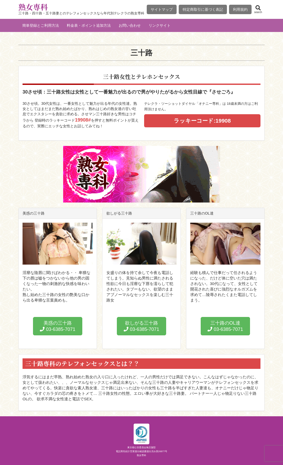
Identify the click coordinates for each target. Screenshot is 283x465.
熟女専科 (33, 7)
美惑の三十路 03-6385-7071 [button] (57, 326)
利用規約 (240, 9)
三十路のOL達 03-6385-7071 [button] (225, 326)
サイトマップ (162, 9)
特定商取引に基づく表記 (203, 9)
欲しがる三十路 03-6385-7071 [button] (141, 326)
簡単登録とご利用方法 (40, 25)
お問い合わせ (130, 25)
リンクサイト (160, 25)
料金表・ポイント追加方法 (89, 25)
